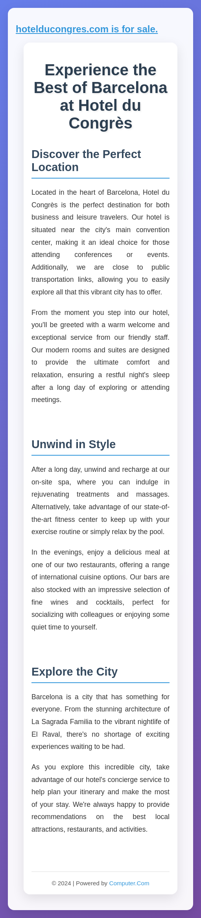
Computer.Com (129, 883)
